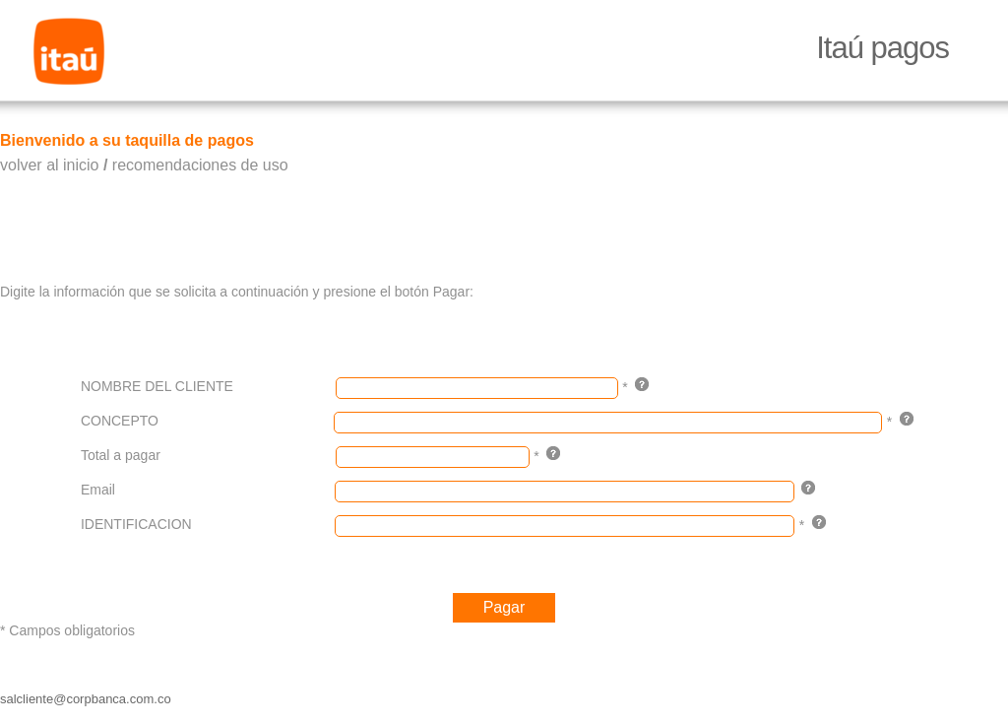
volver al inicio (49, 165)
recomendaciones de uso (200, 165)
